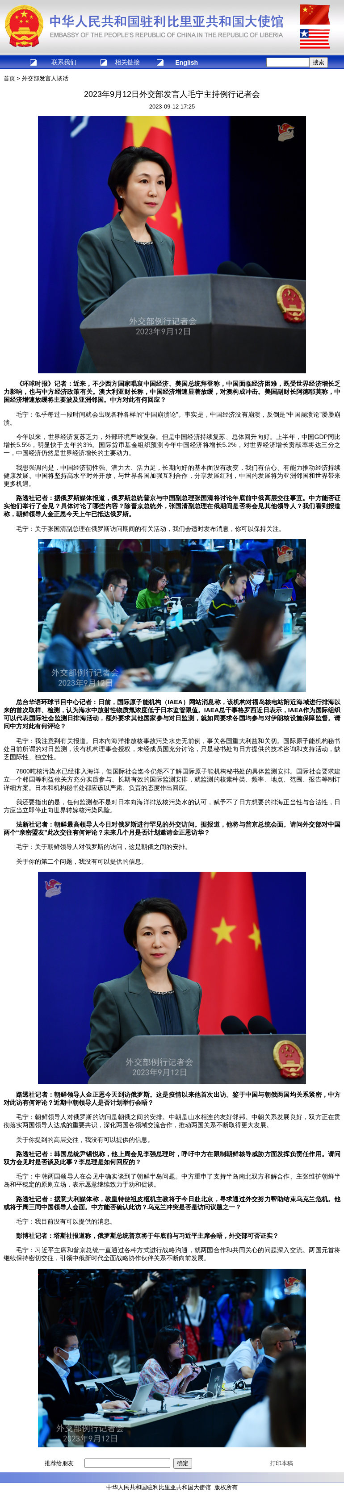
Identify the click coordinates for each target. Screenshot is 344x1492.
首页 (9, 78)
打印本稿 (281, 1463)
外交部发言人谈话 (45, 78)
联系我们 (63, 62)
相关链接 (127, 62)
